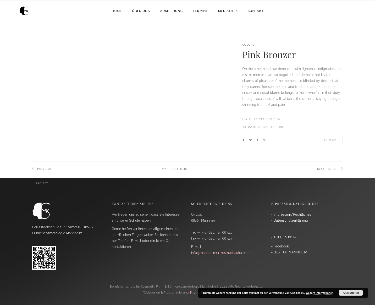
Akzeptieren (351, 292)
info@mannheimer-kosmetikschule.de (220, 253)
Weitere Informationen (319, 292)
